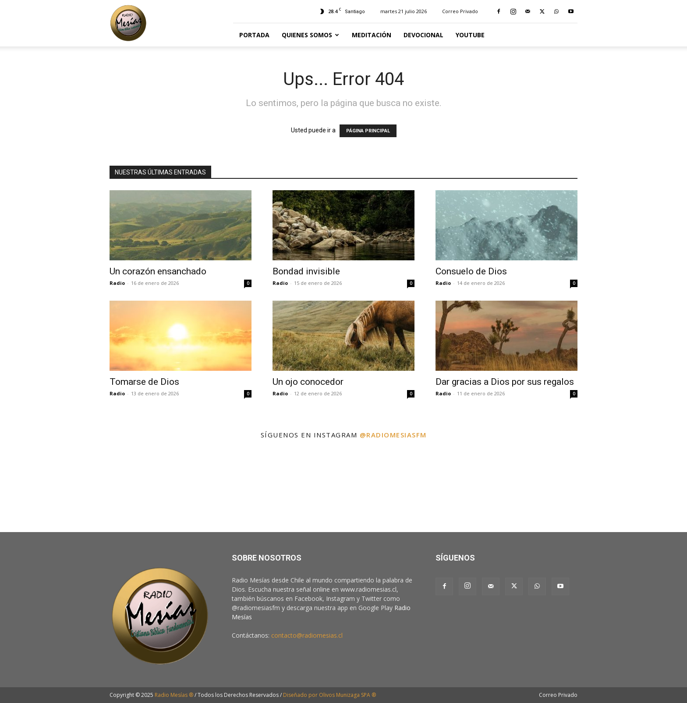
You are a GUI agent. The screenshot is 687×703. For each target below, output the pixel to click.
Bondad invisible (306, 271)
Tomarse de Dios (144, 381)
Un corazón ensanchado (158, 271)
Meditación (371, 35)
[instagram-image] (42, 488)
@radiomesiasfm (393, 434)
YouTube (470, 35)
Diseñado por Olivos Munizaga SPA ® (329, 695)
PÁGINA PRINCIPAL (368, 131)
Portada (254, 35)
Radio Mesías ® (174, 695)
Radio (117, 283)
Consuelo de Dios (471, 271)
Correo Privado (460, 11)
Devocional (423, 35)
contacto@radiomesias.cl (307, 635)
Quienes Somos (310, 35)
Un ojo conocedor (308, 381)
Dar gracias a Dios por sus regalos (505, 381)
